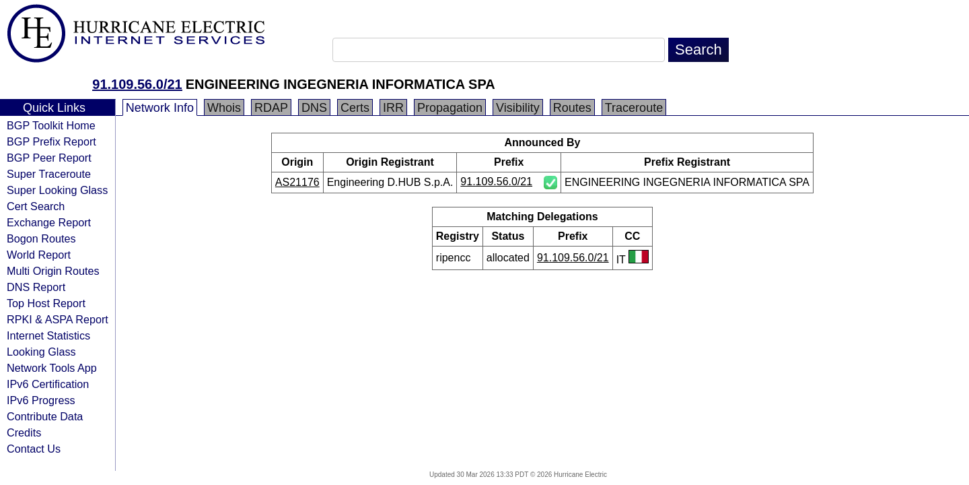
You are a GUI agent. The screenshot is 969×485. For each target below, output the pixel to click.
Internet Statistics (48, 335)
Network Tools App (52, 368)
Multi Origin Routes (53, 271)
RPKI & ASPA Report (57, 319)
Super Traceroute (49, 174)
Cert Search (36, 206)
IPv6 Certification (48, 384)
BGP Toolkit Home (51, 125)
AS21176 (297, 182)
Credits (24, 432)
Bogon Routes (41, 238)
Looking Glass (41, 352)
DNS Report (36, 287)
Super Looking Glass (57, 190)
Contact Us (34, 449)
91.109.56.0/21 (137, 84)
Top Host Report (46, 303)
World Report (39, 255)
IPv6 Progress (41, 400)
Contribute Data (45, 416)
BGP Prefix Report (51, 141)
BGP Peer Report (49, 158)
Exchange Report (49, 222)
